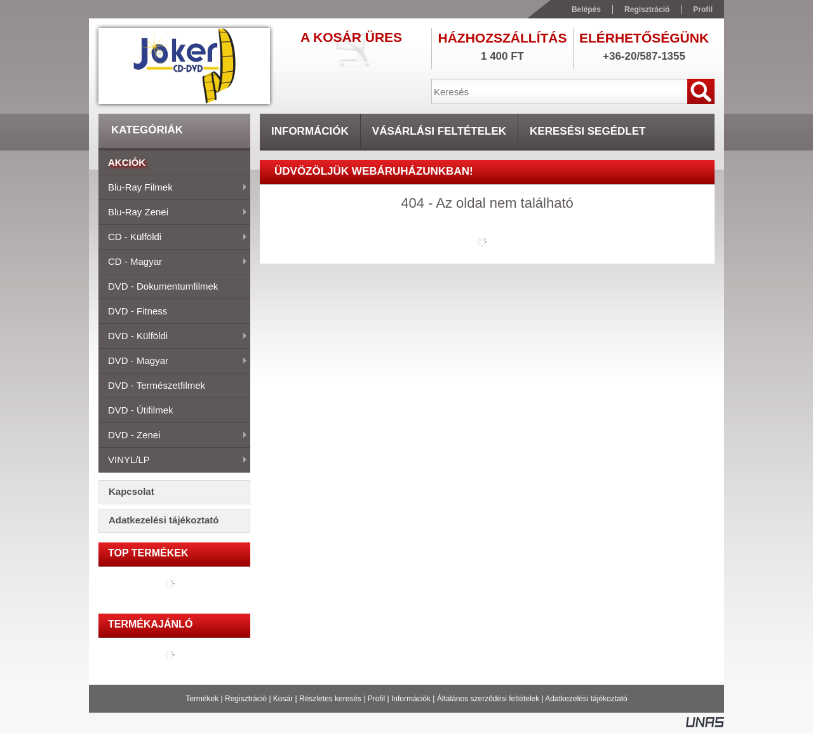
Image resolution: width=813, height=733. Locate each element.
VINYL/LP (173, 460)
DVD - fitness (137, 311)
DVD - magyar (173, 361)
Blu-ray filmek (173, 188)
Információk (411, 698)
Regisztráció (246, 698)
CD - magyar (173, 262)
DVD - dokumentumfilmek (163, 286)
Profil (376, 698)
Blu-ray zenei (173, 212)
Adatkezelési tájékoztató (586, 698)
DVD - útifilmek (140, 410)
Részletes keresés (330, 698)
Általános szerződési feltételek (488, 698)
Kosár (283, 698)
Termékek (201, 698)
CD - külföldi (173, 237)
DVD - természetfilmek (156, 385)
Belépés (586, 9)
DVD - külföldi (173, 336)
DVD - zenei (173, 435)
